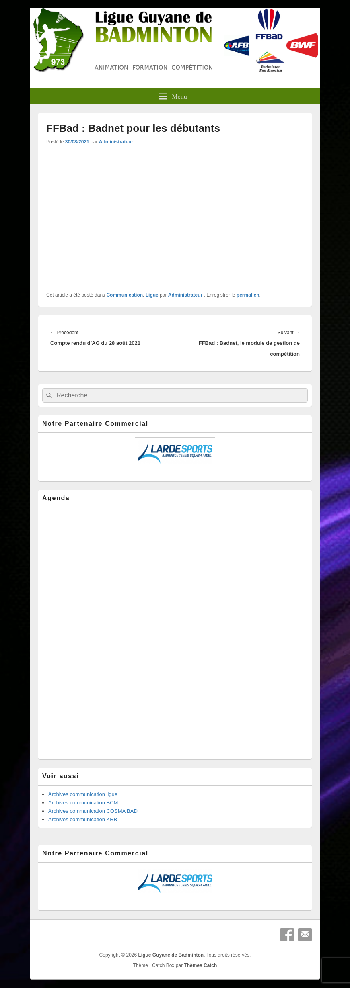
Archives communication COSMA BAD (93, 811)
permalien (248, 295)
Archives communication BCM (83, 803)
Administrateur (116, 142)
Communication (124, 295)
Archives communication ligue (82, 794)
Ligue (152, 295)
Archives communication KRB (82, 819)
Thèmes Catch (200, 965)
